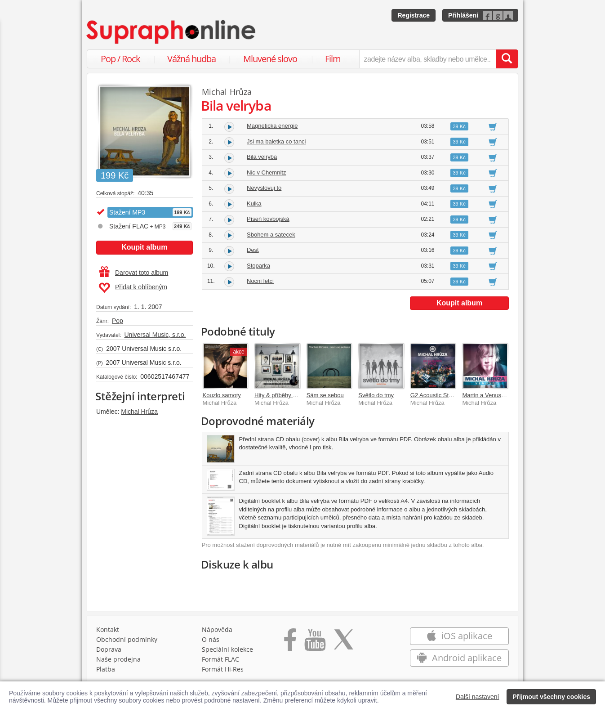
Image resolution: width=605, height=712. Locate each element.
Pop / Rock (120, 59)
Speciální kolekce (227, 649)
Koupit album (144, 247)
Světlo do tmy (376, 395)
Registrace (413, 15)
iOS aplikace (459, 636)
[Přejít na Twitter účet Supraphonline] (343, 643)
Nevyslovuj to (264, 187)
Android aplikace (459, 658)
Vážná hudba (191, 59)
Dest (253, 249)
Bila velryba (262, 156)
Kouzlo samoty (222, 395)
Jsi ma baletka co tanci (276, 141)
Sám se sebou (325, 395)
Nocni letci (260, 281)
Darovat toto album (133, 272)
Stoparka (258, 265)
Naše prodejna (118, 659)
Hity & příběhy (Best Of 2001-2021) (300, 395)
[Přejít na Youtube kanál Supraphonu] (314, 643)
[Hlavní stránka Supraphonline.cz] (171, 32)
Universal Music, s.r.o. (155, 334)
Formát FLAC (220, 659)
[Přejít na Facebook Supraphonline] (290, 643)
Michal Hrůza (139, 411)
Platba (105, 669)
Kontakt (107, 629)
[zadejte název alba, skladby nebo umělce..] (427, 58)
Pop (117, 320)
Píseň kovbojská (268, 218)
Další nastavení (477, 696)
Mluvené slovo (270, 59)
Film (333, 59)
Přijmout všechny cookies (551, 696)
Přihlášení (463, 15)
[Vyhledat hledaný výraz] (507, 58)
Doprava (108, 649)
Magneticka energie (272, 125)
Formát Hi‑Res (223, 669)
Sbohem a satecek (271, 234)
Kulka (254, 203)
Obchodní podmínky (126, 639)
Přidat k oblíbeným (132, 287)
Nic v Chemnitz (266, 172)
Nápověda (217, 629)
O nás (210, 639)
